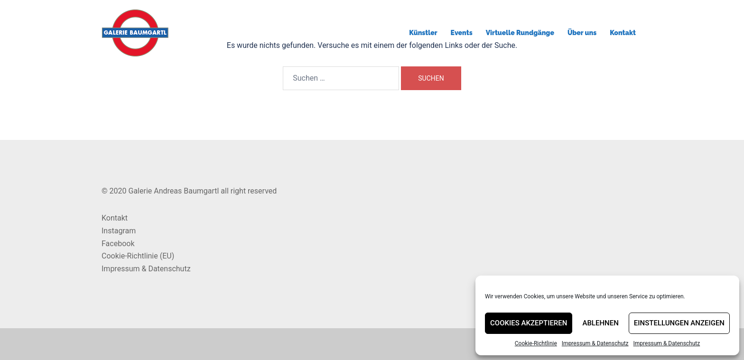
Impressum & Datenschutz (595, 343)
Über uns (581, 33)
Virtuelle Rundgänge (520, 33)
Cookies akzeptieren (528, 323)
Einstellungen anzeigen (679, 323)
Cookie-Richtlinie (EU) (138, 255)
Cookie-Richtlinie (536, 343)
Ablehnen (600, 323)
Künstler (423, 33)
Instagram (119, 230)
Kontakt (623, 33)
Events (462, 33)
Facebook (118, 243)
